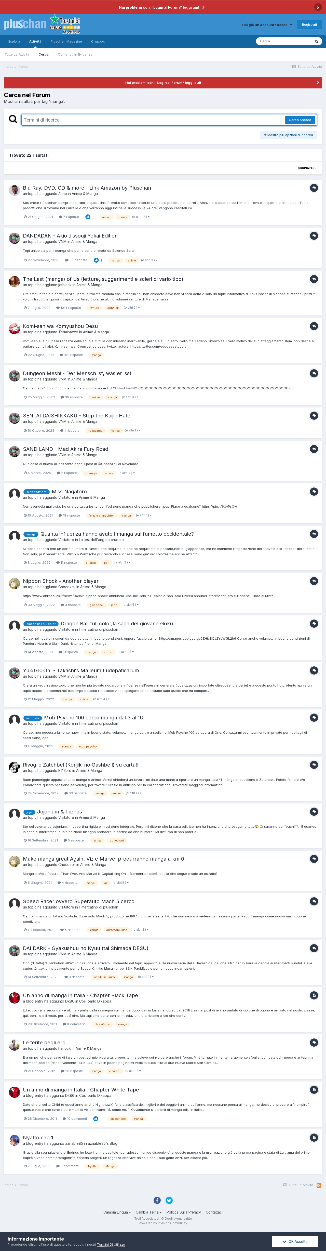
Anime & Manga (85, 193)
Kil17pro (64, 770)
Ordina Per (307, 167)
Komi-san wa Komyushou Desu (60, 326)
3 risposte (71, 605)
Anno (62, 193)
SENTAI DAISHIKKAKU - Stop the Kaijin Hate (76, 416)
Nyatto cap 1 (38, 1138)
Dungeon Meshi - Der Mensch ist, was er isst (77, 373)
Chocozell (66, 587)
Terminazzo (68, 332)
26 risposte (72, 1071)
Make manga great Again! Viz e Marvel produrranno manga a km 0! (104, 859)
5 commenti (67, 1166)
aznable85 (74, 1143)
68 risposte (76, 260)
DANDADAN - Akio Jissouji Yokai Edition (70, 236)
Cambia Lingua (117, 1212)
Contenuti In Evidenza (75, 54)
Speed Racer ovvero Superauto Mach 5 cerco (78, 901)
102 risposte (71, 355)
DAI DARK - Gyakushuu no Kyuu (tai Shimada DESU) (85, 948)
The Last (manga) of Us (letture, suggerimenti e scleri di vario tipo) (103, 279)
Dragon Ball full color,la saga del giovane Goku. (117, 624)
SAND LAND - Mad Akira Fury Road (65, 449)
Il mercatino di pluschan (98, 629)
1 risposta (69, 430)
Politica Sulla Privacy (184, 1212)
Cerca (43, 54)
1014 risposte (68, 308)
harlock (64, 1048)
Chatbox (98, 41)
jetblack (65, 285)
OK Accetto (295, 1241)
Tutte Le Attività (17, 54)
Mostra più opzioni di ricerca (288, 135)
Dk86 (69, 1001)
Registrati (309, 24)
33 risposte (75, 793)
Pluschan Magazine (66, 41)
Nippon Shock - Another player (61, 581)
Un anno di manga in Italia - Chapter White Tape (81, 1090)
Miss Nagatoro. (70, 492)
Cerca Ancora (300, 120)
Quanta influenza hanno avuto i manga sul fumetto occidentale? (117, 534)
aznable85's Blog (102, 1143)
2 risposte (67, 473)
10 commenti (75, 1118)
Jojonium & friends (59, 812)
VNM (62, 241)
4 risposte (68, 882)
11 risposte (66, 562)
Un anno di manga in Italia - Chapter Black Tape (80, 995)
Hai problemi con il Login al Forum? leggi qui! (159, 7)
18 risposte (69, 515)
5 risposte (74, 840)
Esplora (14, 41)
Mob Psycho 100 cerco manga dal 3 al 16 (93, 718)
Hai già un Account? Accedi (267, 25)
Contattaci (214, 1212)
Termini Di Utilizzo (111, 1244)
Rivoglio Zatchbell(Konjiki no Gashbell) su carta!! (81, 765)
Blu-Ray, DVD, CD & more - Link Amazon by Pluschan (87, 188)
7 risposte (69, 217)
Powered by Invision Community (163, 1223)
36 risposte (72, 397)
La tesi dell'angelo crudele (101, 539)
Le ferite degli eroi (44, 1042)
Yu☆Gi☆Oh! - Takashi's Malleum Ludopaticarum (81, 670)
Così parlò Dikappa (95, 1001)
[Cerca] (283, 41)
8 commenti (74, 1024)
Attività (35, 43)
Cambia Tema (149, 1212)
